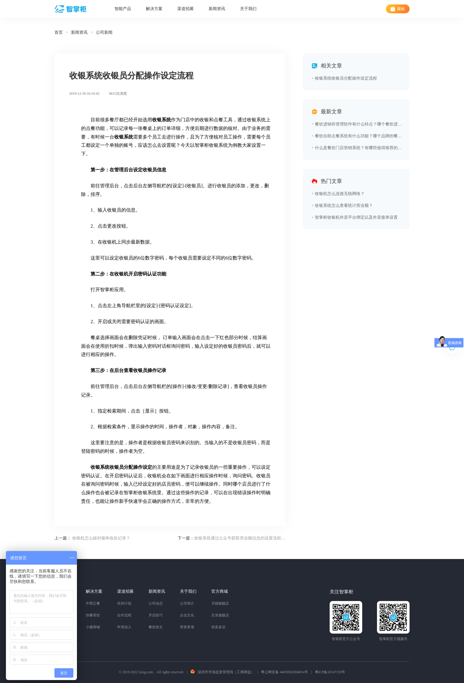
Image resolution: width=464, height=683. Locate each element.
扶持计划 (124, 603)
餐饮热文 (156, 627)
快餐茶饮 (93, 615)
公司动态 (156, 603)
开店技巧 (156, 615)
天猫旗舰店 (220, 603)
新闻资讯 (217, 9)
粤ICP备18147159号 (330, 672)
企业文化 (187, 615)
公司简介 (187, 603)
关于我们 (248, 9)
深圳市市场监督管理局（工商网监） (226, 672)
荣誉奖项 (187, 627)
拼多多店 (218, 627)
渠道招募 (185, 9)
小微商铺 (93, 627)
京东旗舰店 (220, 615)
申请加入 (124, 627)
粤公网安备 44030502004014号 (284, 672)
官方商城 (219, 591)
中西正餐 (93, 603)
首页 (58, 32)
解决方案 (154, 9)
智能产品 (123, 9)
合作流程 (124, 615)
